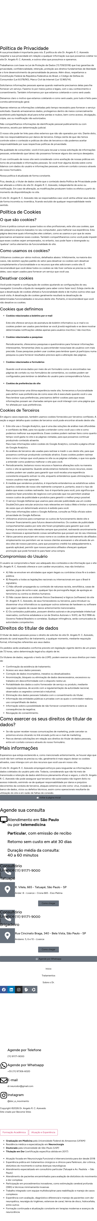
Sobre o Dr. (49, 982)
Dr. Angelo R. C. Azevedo (17, 59)
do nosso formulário (10, 169)
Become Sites (23, 1111)
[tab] (14, 1132)
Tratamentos (48, 975)
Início (48, 968)
